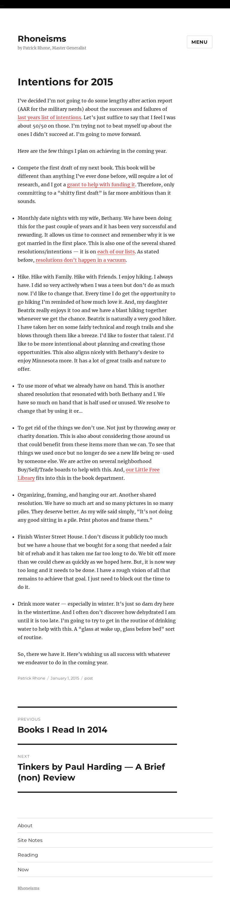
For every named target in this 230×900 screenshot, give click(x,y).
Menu (199, 42)
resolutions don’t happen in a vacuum (81, 260)
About (25, 825)
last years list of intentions (49, 117)
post (88, 678)
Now (23, 869)
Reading (28, 855)
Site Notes (30, 840)
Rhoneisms (42, 39)
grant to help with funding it (101, 184)
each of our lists (116, 252)
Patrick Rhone (31, 678)
